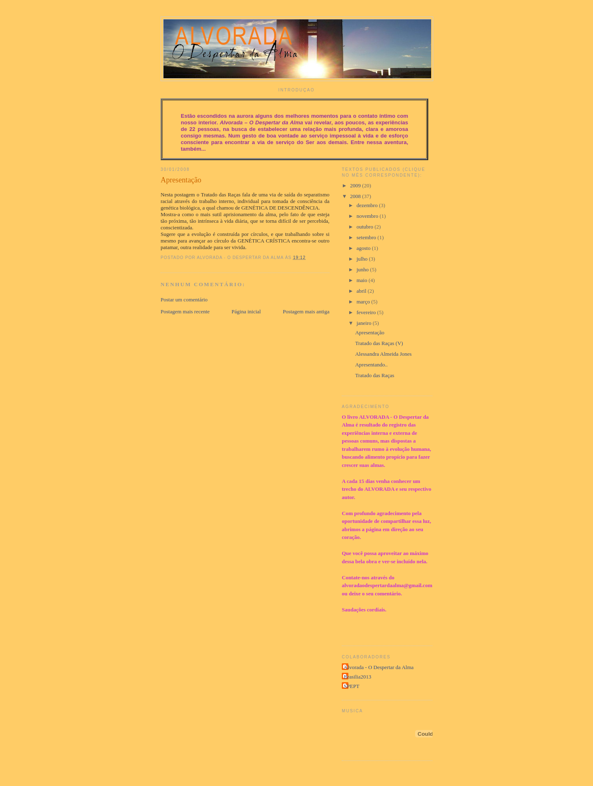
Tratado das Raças (374, 375)
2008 (356, 196)
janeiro (365, 323)
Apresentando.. (371, 365)
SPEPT (352, 686)
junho (363, 269)
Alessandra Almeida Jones (383, 354)
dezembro (368, 205)
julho (363, 259)
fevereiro (367, 312)
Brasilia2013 (357, 677)
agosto (364, 248)
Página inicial (246, 311)
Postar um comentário (184, 299)
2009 (356, 185)
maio (363, 280)
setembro (367, 237)
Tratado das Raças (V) (379, 343)
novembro (368, 216)
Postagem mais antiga (306, 311)
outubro (366, 227)
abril (362, 291)
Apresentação (181, 180)
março (364, 302)
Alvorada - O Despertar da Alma (378, 667)
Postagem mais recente (185, 311)
